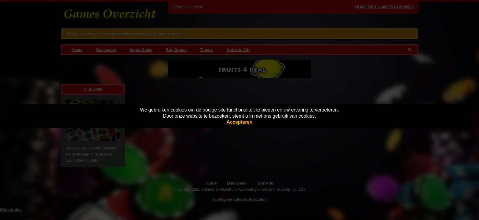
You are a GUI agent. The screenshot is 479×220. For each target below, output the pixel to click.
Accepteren (240, 122)
